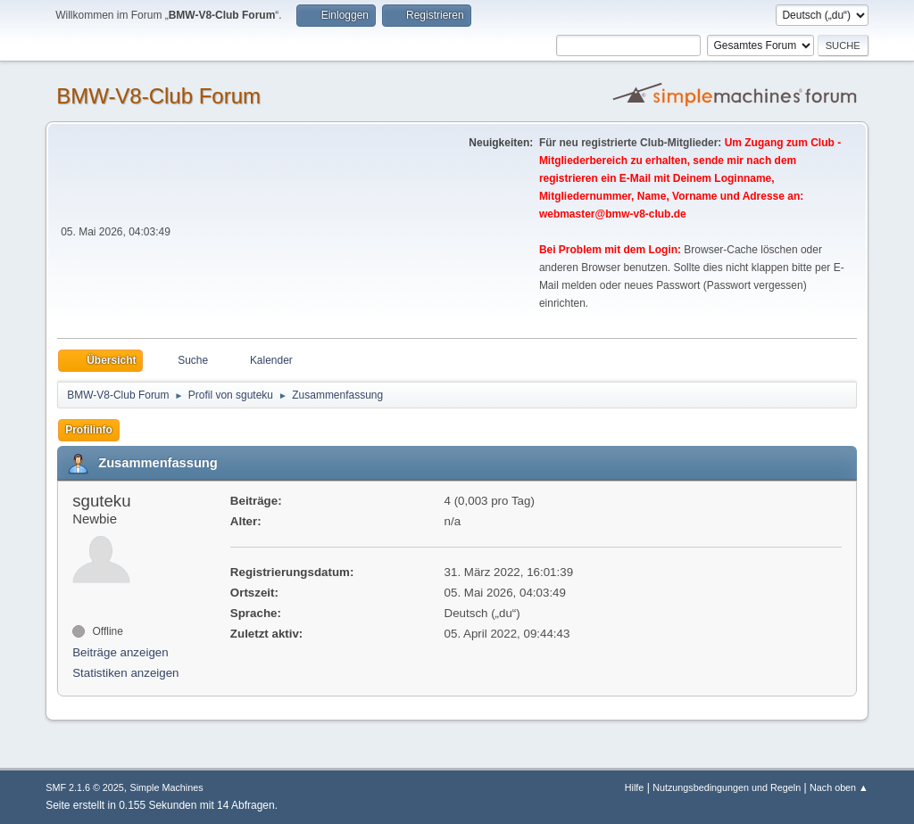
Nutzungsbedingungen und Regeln (726, 787)
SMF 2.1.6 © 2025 (85, 787)
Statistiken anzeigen (125, 673)
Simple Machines (167, 787)
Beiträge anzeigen (120, 652)
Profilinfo (88, 430)
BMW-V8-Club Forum (158, 96)
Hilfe (634, 787)
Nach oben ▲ (839, 787)
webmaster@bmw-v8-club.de (612, 214)
